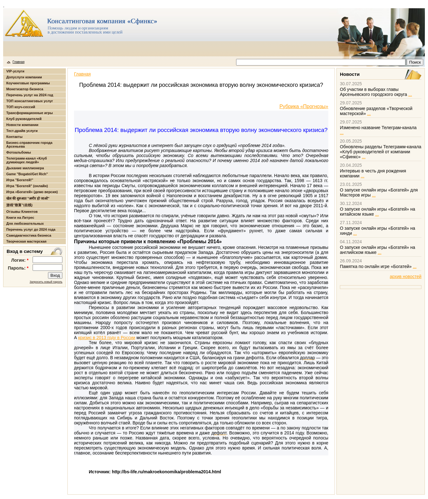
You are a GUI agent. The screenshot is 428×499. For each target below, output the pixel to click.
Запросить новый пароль (45, 281)
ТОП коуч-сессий (20, 107)
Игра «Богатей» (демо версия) (32, 192)
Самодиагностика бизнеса (28, 235)
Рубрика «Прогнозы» (303, 106)
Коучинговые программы (28, 83)
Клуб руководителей (23, 119)
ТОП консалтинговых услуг (29, 101)
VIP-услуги (15, 71)
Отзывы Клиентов (22, 211)
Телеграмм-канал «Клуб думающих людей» (26, 160)
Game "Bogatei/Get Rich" (27, 174)
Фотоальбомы (18, 152)
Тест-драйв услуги (22, 131)
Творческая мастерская (26, 241)
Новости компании (22, 125)
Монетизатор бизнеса (24, 89)
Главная (18, 62)
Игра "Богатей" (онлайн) (27, 186)
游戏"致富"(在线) (19, 205)
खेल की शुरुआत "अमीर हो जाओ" (28, 198)
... (410, 94)
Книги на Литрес (20, 217)
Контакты (14, 137)
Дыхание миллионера (25, 168)
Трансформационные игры (29, 113)
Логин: (20, 260)
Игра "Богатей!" (19, 180)
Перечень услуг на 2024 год (29, 95)
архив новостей (405, 276)
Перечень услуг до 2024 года (30, 229)
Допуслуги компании (24, 77)
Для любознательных (25, 223)
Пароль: (18, 268)
